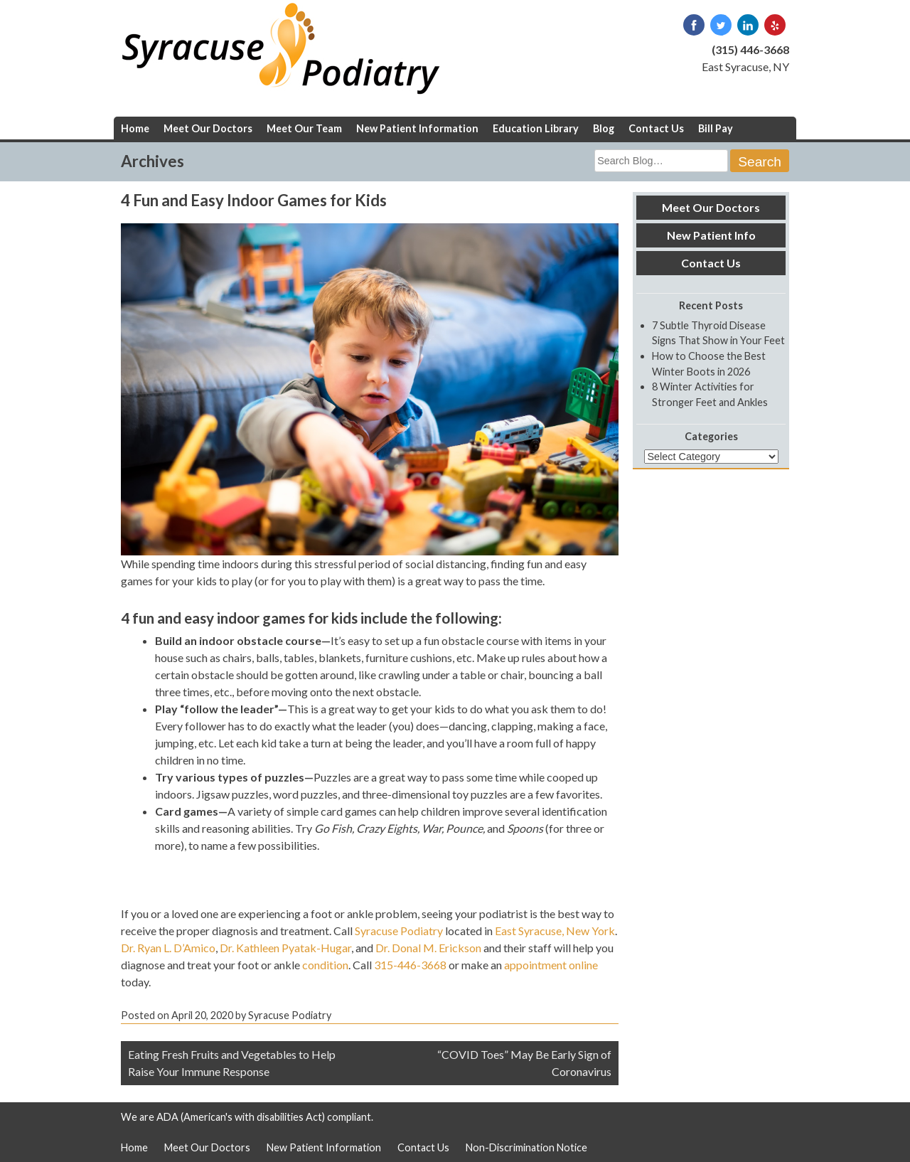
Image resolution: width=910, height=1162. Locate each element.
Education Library (536, 128)
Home (135, 128)
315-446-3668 (410, 964)
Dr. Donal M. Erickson (428, 947)
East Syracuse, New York (555, 930)
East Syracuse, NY (745, 66)
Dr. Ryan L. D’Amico (168, 947)
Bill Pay (715, 128)
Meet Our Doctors (208, 128)
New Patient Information (417, 128)
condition (325, 964)
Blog (603, 128)
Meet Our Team (304, 128)
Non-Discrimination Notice (526, 1147)
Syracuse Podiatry (399, 930)
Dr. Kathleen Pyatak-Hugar (285, 947)
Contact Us (656, 128)
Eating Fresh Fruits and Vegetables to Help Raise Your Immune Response (232, 1063)
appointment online (551, 964)
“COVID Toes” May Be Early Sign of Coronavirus (524, 1063)
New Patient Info (711, 235)
